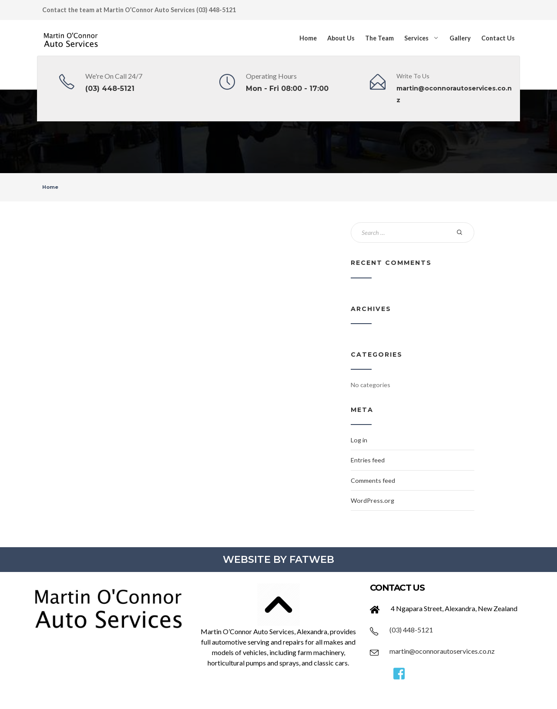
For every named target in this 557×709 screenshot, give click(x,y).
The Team (379, 38)
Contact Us (498, 38)
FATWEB (311, 559)
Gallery (460, 38)
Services (416, 38)
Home (308, 38)
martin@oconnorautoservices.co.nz (442, 651)
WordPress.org (372, 500)
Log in (359, 440)
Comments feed (373, 480)
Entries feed (368, 460)
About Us (341, 38)
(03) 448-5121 (109, 88)
